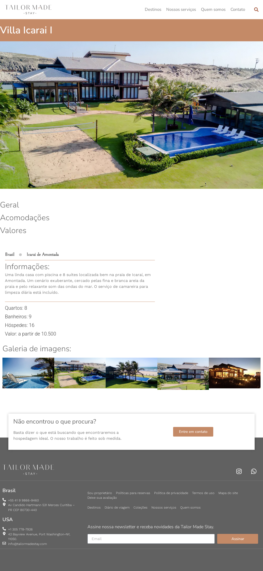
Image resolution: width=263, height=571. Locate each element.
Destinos (153, 9)
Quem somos (213, 9)
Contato (237, 9)
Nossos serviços (181, 9)
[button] (256, 10)
